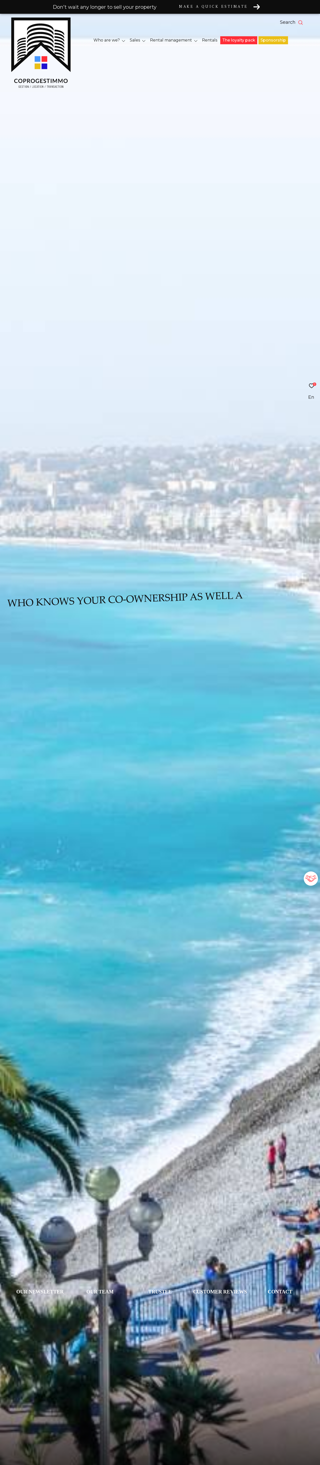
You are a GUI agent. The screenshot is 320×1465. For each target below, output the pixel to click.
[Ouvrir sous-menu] (123, 40)
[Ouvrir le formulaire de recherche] (302, 22)
